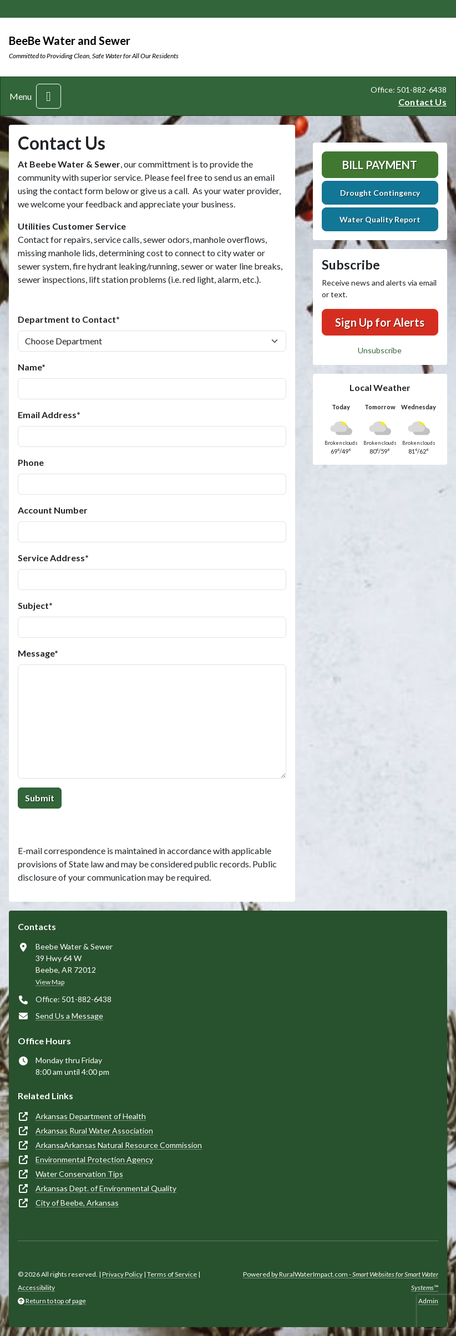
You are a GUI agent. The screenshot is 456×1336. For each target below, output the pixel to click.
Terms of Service (172, 1274)
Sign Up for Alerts (379, 322)
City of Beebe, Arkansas (77, 1202)
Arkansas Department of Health (91, 1116)
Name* (31, 367)
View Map (50, 982)
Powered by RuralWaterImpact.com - (340, 1281)
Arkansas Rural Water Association (94, 1130)
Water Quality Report (380, 219)
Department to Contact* (69, 319)
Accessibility (36, 1287)
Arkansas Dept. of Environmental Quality (106, 1188)
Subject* (35, 605)
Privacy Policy (122, 1274)
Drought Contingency (380, 192)
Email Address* (49, 414)
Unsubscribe (380, 350)
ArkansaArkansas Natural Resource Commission (119, 1145)
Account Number (53, 510)
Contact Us (422, 101)
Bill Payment (379, 164)
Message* (38, 653)
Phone (31, 462)
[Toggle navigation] (48, 96)
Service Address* (53, 557)
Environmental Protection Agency (94, 1159)
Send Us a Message (69, 1015)
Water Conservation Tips (79, 1173)
